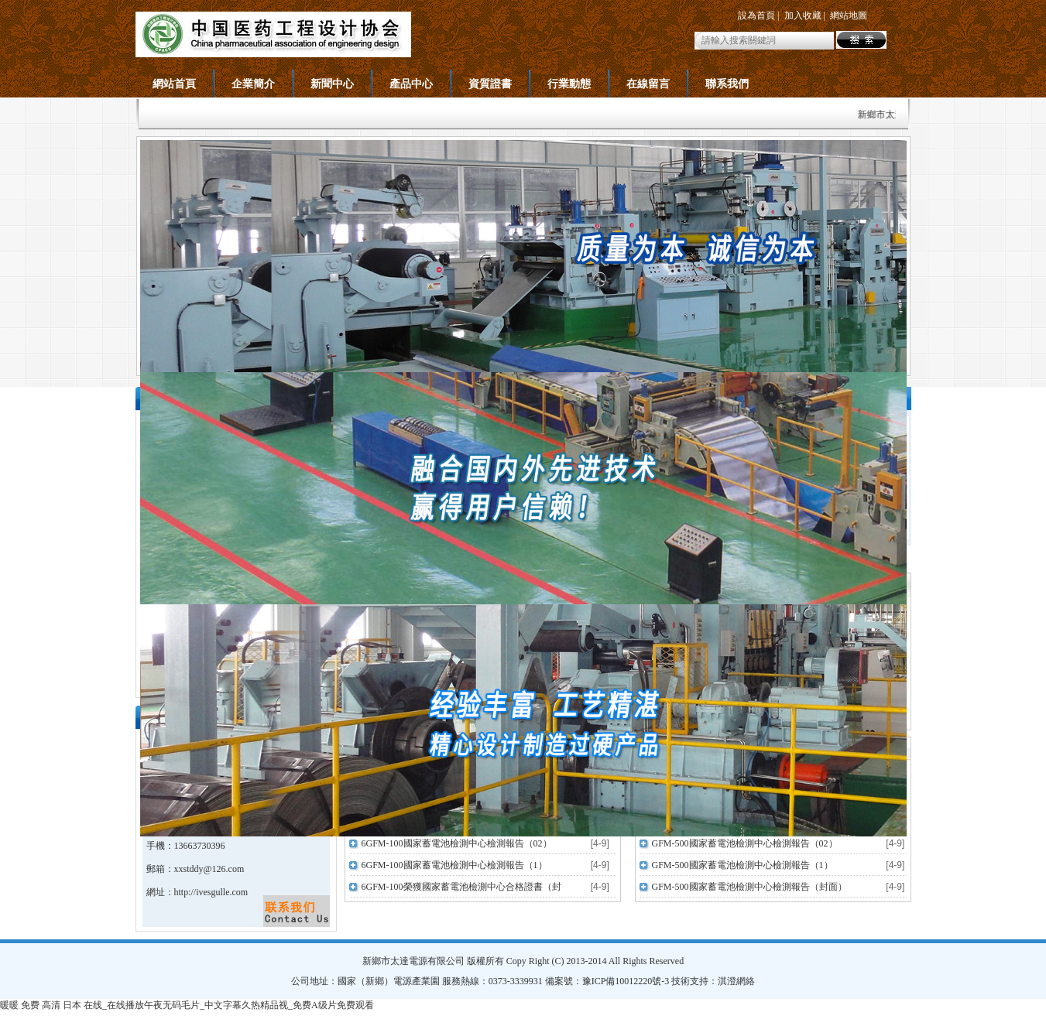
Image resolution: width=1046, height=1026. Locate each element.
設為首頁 (756, 15)
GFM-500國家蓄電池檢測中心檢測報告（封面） (749, 886)
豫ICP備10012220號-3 (626, 981)
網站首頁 (174, 84)
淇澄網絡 (736, 981)
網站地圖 (848, 15)
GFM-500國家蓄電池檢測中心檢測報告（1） (742, 865)
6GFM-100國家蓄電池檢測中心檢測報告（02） (457, 843)
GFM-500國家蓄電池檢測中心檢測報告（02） (745, 843)
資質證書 (490, 84)
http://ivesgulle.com (211, 892)
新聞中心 (332, 84)
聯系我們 (727, 84)
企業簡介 (253, 84)
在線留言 (648, 84)
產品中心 (411, 84)
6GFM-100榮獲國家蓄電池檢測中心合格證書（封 (461, 886)
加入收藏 (802, 15)
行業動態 (569, 84)
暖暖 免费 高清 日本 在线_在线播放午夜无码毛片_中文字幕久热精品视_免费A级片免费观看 (187, 1005)
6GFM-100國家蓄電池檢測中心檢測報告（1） (454, 865)
